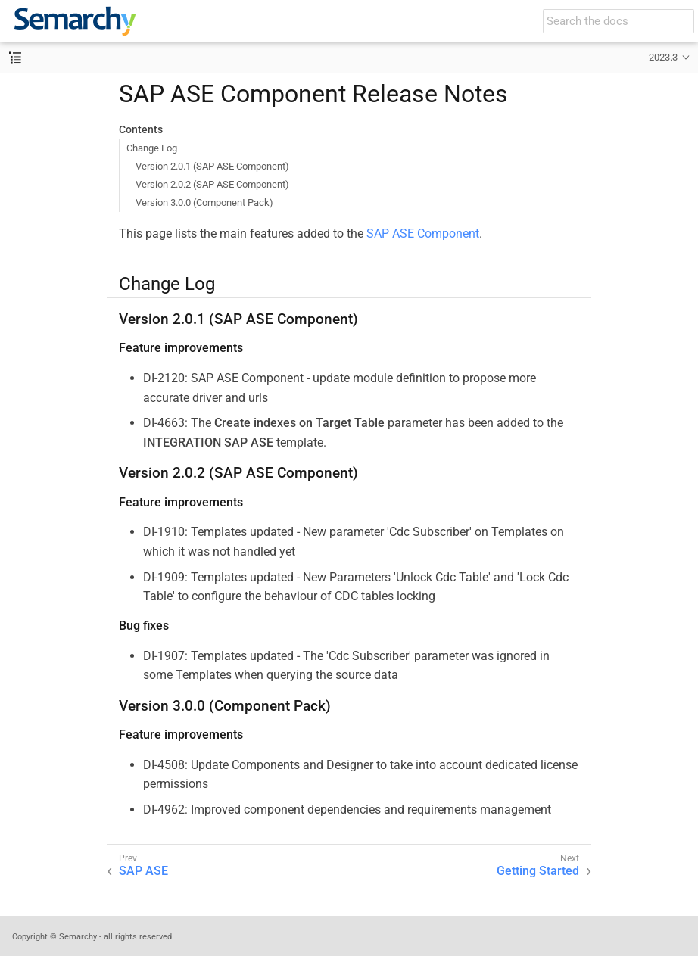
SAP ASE (143, 871)
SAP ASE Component (422, 233)
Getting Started (538, 871)
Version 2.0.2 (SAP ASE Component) (212, 184)
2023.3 (663, 57)
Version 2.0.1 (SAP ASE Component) (212, 166)
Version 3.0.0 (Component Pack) (204, 202)
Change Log (151, 148)
